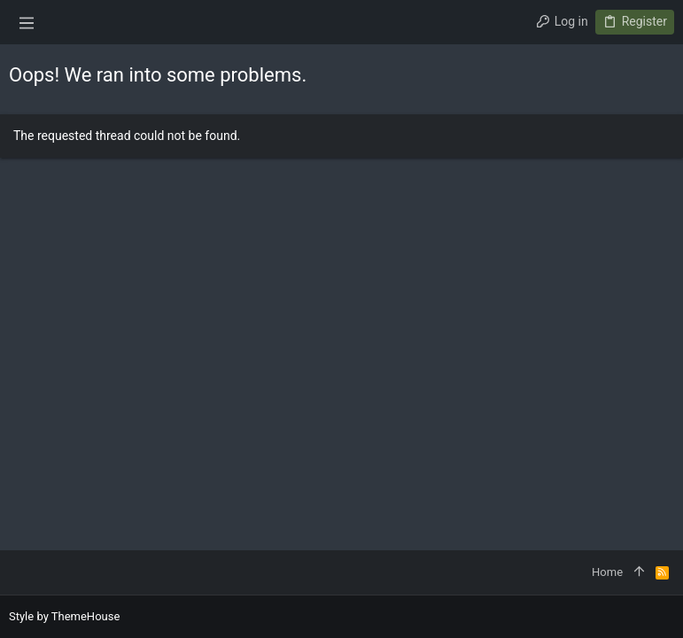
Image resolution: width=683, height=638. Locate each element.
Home (607, 572)
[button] (26, 22)
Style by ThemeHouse (64, 616)
